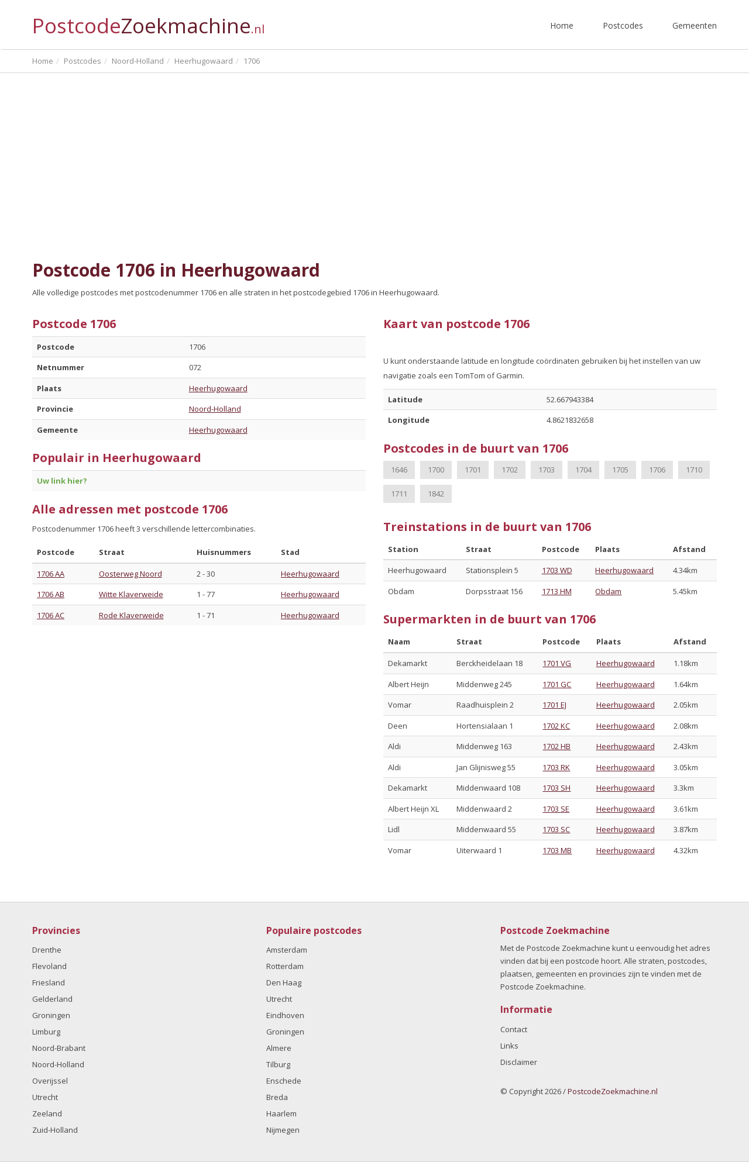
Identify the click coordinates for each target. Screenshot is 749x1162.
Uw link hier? (62, 480)
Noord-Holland (215, 409)
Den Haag (283, 982)
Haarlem (281, 1113)
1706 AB (50, 594)
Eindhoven (285, 1015)
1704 (583, 469)
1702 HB (556, 746)
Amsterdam (286, 949)
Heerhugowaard (218, 388)
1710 (694, 469)
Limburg (46, 1031)
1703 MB (557, 850)
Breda (277, 1097)
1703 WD (557, 570)
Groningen (51, 1015)
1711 (399, 493)
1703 (546, 469)
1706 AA (50, 573)
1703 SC (556, 829)
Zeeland (47, 1113)
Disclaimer (518, 1062)
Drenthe (46, 949)
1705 (620, 469)
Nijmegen (283, 1130)
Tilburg (278, 1064)
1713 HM (557, 591)
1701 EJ (554, 704)
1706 (657, 469)
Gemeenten (694, 25)
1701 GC (556, 684)
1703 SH (556, 787)
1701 (473, 469)
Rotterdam (285, 966)
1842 (436, 493)
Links (509, 1045)
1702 (509, 469)
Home (561, 25)
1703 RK (556, 767)
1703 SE (555, 809)
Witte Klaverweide (131, 594)
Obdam (608, 591)
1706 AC (50, 615)
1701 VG (556, 663)
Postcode (148, 21)
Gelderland (52, 999)
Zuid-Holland (55, 1130)
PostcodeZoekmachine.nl (613, 1091)
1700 (436, 469)
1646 (399, 469)
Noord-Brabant (58, 1048)
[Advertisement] (374, 167)
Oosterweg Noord (130, 573)
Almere (278, 1048)
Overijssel (50, 1080)
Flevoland (49, 966)
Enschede (283, 1080)
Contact (513, 1029)
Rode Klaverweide (131, 615)
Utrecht (45, 1097)
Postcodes (623, 25)
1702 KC (556, 725)
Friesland (48, 982)
